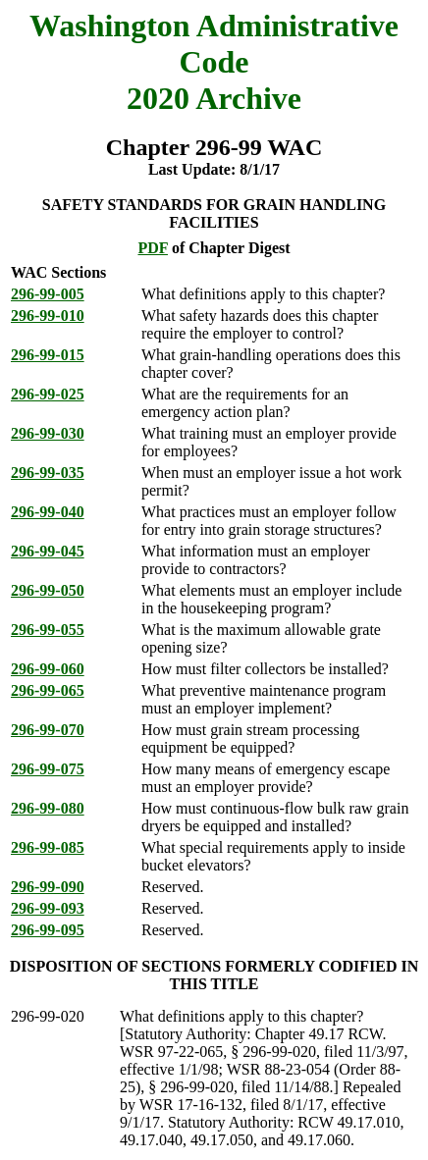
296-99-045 (47, 551)
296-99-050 (47, 590)
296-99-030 (47, 433)
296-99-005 (47, 294)
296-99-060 (47, 668)
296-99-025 (47, 394)
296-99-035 (47, 472)
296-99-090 (47, 886)
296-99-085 (47, 847)
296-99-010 (47, 315)
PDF (152, 247)
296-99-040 (47, 511)
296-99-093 (47, 908)
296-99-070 (47, 729)
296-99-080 (47, 808)
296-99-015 (47, 354)
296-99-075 (47, 769)
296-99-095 (47, 930)
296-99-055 (47, 629)
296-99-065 (47, 690)
